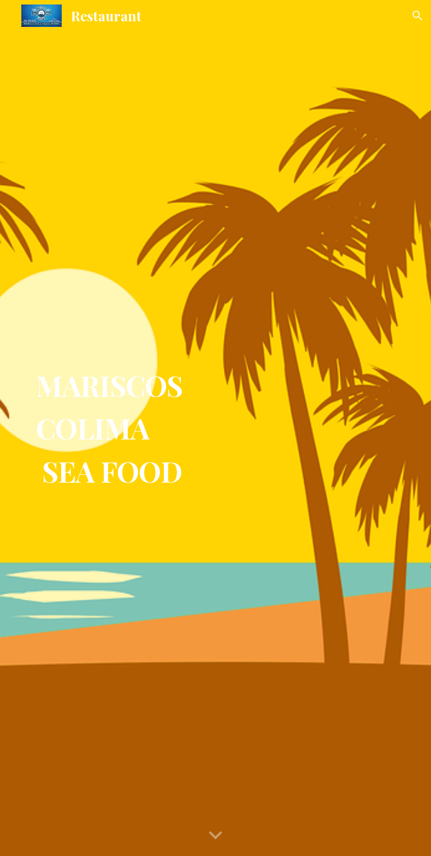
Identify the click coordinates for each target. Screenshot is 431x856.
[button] (417, 15)
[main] (215, 428)
